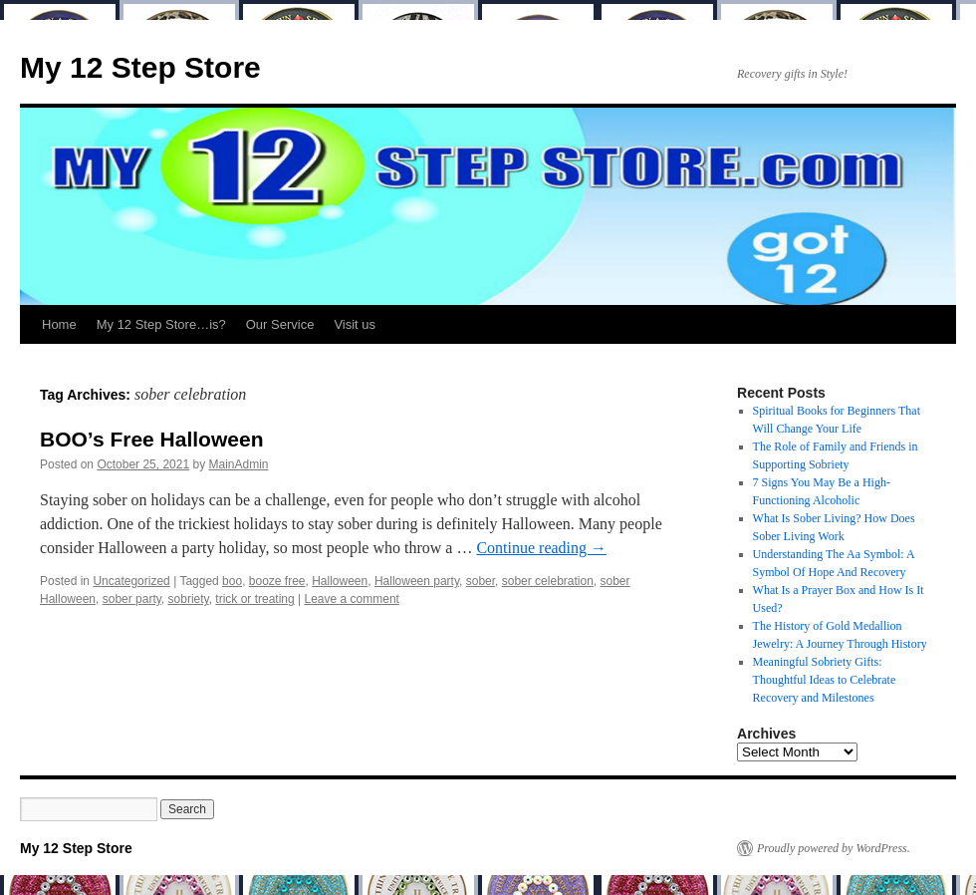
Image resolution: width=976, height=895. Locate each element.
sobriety (188, 599)
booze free (277, 581)
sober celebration (548, 581)
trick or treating (254, 599)
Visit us (354, 324)
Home (59, 324)
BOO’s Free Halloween (151, 439)
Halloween (339, 581)
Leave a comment (352, 599)
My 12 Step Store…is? (161, 324)
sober (480, 581)
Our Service (280, 324)
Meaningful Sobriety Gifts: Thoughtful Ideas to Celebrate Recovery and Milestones (824, 680)
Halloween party (416, 581)
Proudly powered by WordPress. (833, 848)
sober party (132, 599)
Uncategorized (131, 581)
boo (232, 581)
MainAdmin (239, 464)
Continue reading (541, 547)
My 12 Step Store (140, 67)
